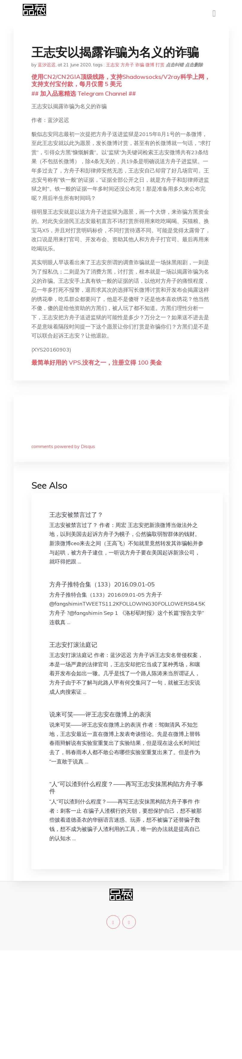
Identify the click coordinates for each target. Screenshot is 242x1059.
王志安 (112, 65)
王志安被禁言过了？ (76, 514)
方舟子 (127, 65)
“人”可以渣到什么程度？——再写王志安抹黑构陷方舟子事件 (126, 787)
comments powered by (63, 446)
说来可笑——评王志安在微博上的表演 (100, 714)
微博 (149, 65)
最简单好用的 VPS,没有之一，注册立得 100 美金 (96, 362)
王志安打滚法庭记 (73, 644)
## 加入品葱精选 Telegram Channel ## (83, 93)
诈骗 (139, 65)
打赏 (160, 65)
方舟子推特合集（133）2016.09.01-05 (102, 584)
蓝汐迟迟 (47, 65)
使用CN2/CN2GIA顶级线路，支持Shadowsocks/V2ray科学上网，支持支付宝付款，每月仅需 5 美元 (120, 80)
